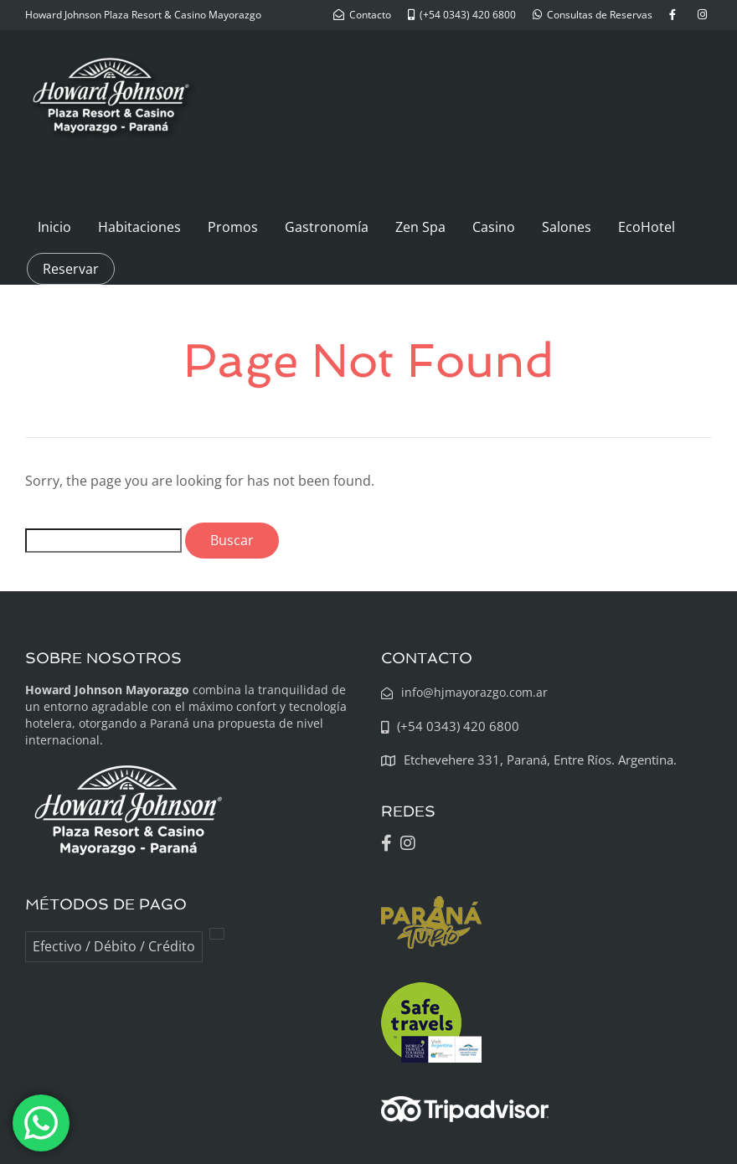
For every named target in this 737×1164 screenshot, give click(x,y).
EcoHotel (646, 227)
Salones (566, 227)
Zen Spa (420, 227)
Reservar (71, 268)
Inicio (54, 227)
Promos (233, 227)
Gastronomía (326, 227)
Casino (493, 227)
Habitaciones (139, 227)
